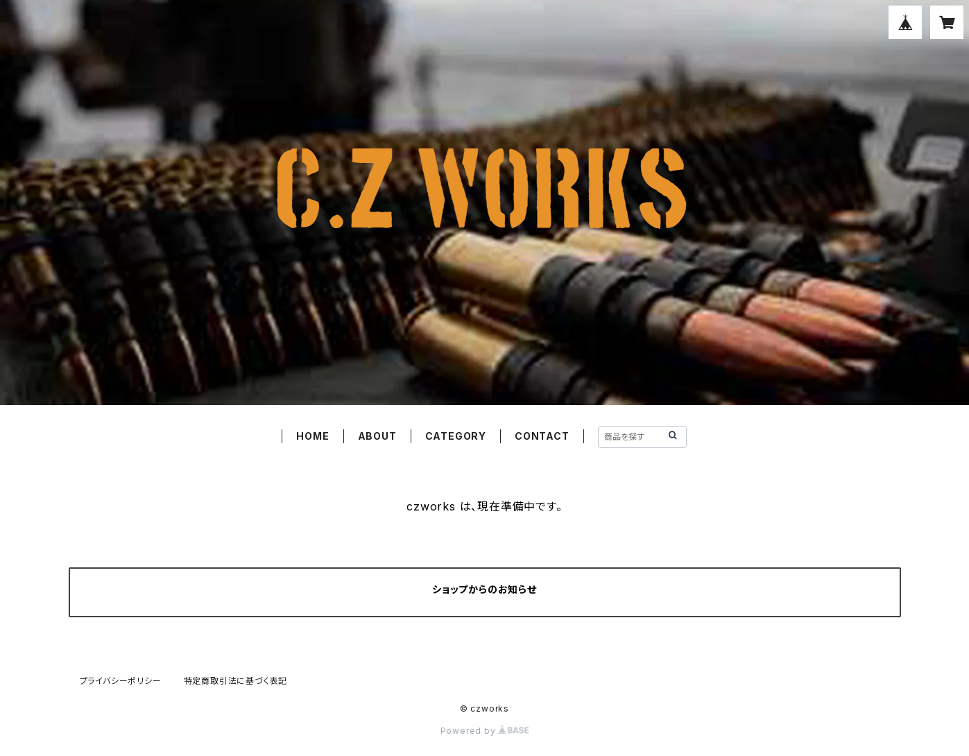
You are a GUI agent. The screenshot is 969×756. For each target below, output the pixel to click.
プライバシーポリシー (121, 681)
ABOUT (377, 436)
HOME (312, 436)
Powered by (484, 730)
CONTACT (542, 436)
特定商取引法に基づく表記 (236, 681)
